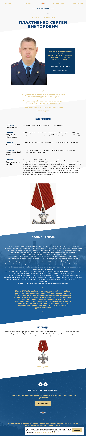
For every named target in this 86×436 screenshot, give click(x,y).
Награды (8, 3)
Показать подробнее (43, 111)
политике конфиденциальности (45, 432)
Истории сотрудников (45, 13)
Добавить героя (43, 403)
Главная (37, 13)
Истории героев (58, 3)
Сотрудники (27, 3)
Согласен (77, 430)
